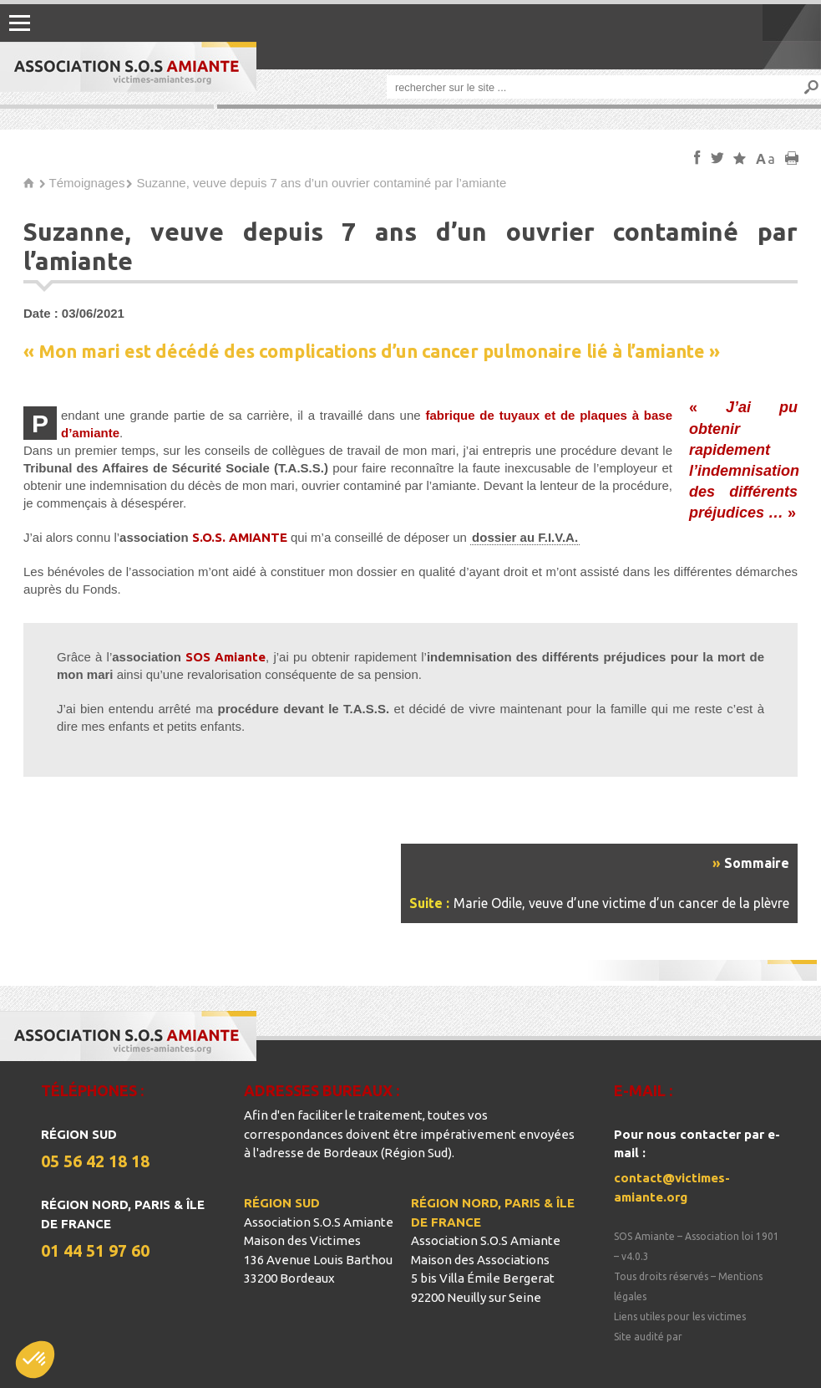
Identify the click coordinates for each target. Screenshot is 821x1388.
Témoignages (87, 183)
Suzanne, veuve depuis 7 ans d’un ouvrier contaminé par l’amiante (321, 183)
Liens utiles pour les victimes (680, 1316)
